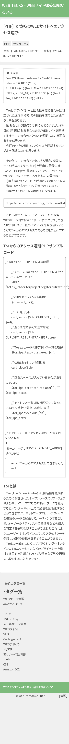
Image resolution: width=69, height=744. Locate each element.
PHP (7, 43)
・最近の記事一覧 (14, 583)
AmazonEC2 (11, 669)
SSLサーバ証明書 (14, 654)
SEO (6, 634)
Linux (7, 614)
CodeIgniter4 (12, 639)
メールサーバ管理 (14, 624)
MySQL (8, 649)
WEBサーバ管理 (13, 599)
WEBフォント (11, 629)
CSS (5, 664)
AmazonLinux (12, 604)
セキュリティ (20, 43)
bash (6, 659)
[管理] (63, 695)
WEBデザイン (12, 644)
